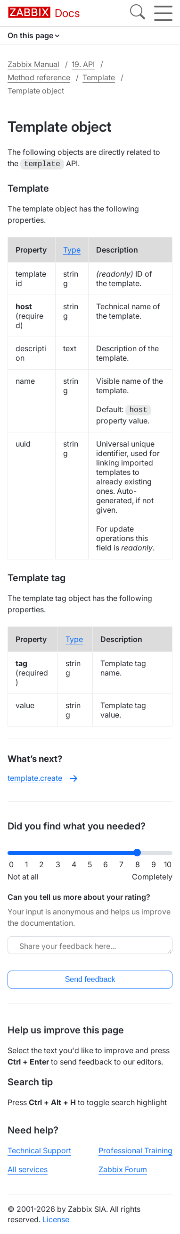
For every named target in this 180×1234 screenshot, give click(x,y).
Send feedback (90, 978)
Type (72, 249)
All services (28, 1168)
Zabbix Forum (122, 1168)
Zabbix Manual (33, 64)
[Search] (137, 13)
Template (98, 77)
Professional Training (135, 1149)
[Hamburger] (163, 13)
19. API (83, 64)
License (55, 1218)
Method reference (39, 77)
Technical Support (39, 1149)
